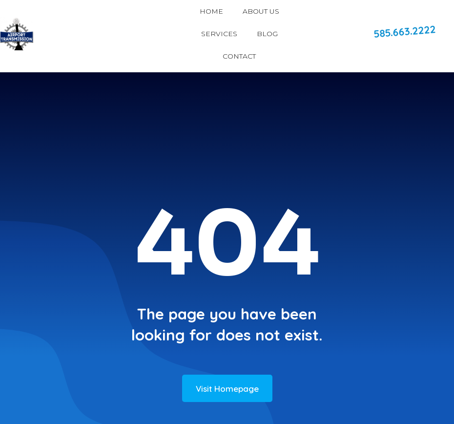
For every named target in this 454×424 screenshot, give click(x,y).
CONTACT (239, 56)
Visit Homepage (227, 388)
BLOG (267, 33)
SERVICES (219, 33)
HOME (211, 11)
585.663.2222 (404, 31)
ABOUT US (261, 11)
